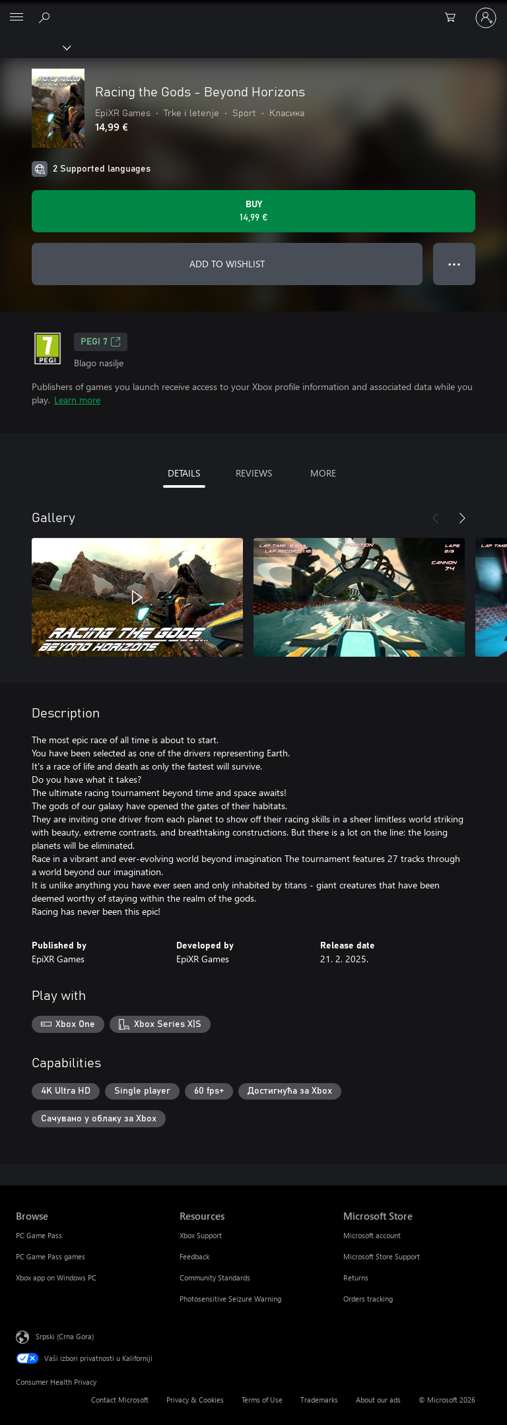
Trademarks (319, 1399)
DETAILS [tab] (184, 473)
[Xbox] (34, 47)
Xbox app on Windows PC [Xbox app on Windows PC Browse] (56, 1277)
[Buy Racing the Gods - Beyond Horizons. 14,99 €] (253, 211)
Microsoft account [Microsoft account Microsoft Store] (372, 1235)
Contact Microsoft (120, 1399)
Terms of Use (262, 1399)
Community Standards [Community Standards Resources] (215, 1277)
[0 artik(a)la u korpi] (454, 18)
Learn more (77, 399)
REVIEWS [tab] (254, 473)
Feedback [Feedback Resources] (194, 1256)
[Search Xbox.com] (46, 17)
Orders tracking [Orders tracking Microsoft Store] (368, 1298)
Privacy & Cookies (195, 1399)
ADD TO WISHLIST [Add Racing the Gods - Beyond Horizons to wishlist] (227, 263)
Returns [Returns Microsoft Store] (355, 1277)
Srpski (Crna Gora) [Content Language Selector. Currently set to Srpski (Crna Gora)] (65, 1336)
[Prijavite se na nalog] (486, 18)
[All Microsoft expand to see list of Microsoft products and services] (16, 18)
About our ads (378, 1399)
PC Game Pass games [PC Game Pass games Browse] (50, 1256)
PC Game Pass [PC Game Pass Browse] (39, 1235)
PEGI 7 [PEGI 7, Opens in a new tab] (101, 342)
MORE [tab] (323, 473)
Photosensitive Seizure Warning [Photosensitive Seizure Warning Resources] (230, 1298)
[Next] (462, 518)
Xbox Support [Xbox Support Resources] (201, 1235)
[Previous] (435, 518)
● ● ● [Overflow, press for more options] (454, 263)
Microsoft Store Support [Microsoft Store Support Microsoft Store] (381, 1256)
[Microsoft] (253, 10)
